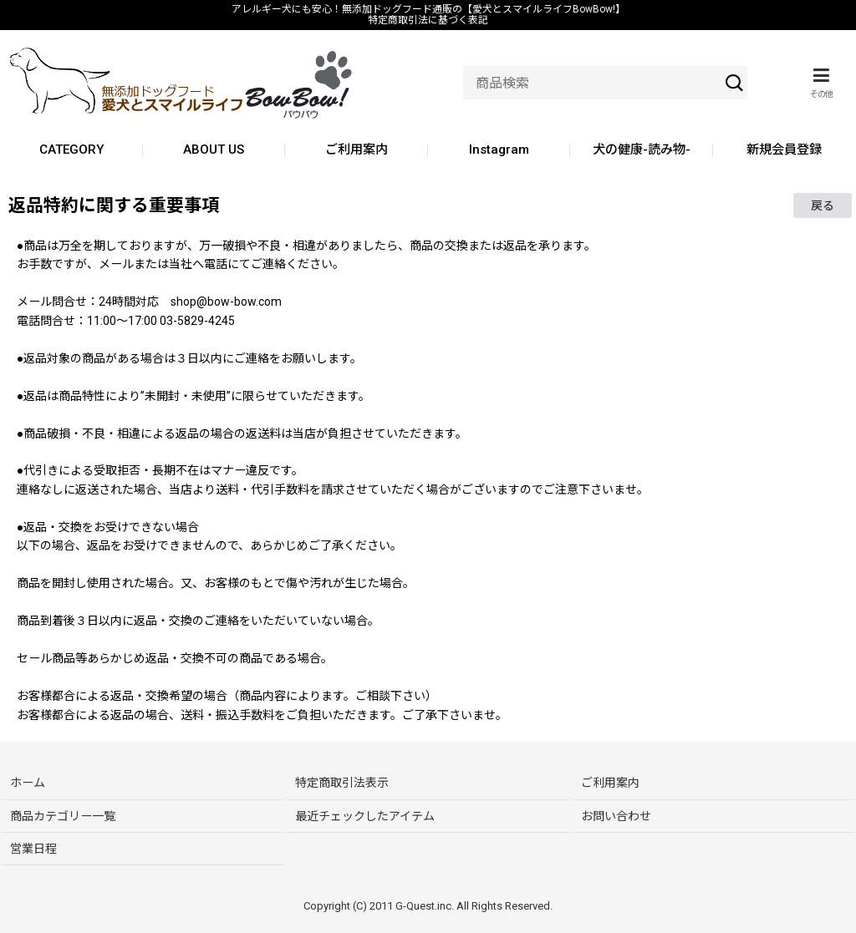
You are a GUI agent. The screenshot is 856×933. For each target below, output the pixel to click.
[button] (820, 83)
